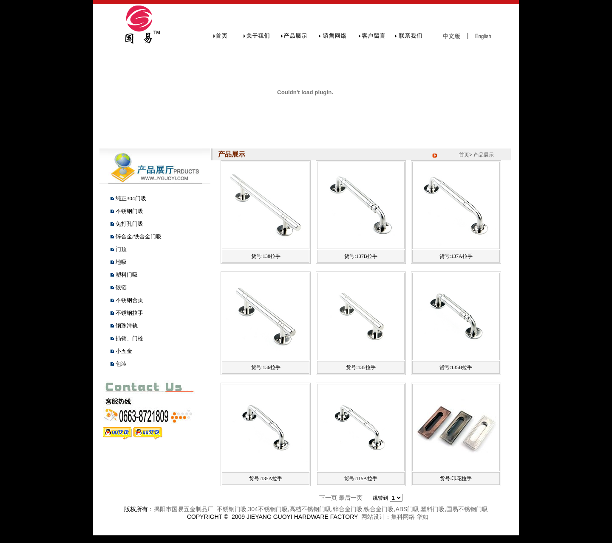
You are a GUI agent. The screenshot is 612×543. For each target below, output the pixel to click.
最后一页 (351, 498)
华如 (422, 516)
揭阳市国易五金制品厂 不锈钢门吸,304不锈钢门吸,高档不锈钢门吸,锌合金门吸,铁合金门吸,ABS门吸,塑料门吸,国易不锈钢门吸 (321, 509)
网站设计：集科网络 (386, 516)
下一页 (328, 498)
